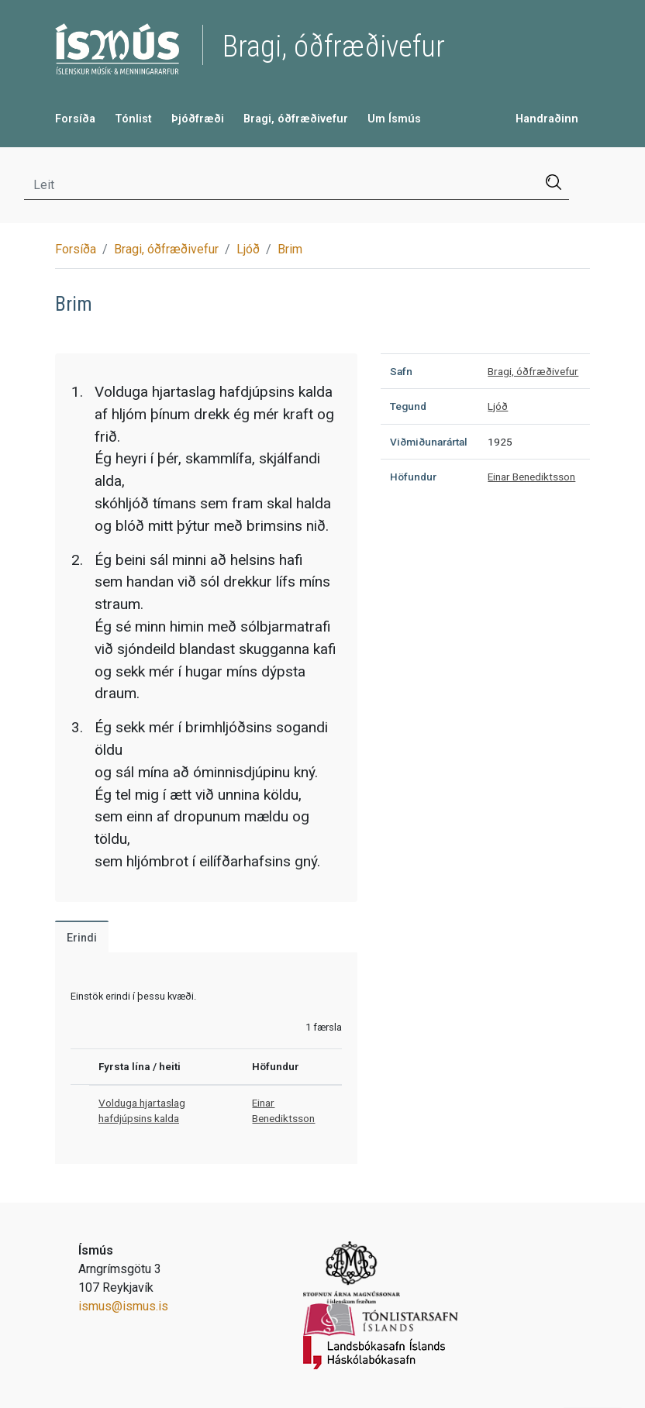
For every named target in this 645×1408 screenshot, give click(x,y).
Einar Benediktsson (531, 476)
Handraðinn (547, 119)
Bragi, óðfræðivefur (295, 119)
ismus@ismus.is (123, 1306)
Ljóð (248, 249)
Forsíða (75, 119)
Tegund (408, 406)
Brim (290, 249)
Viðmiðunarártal (428, 441)
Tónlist (133, 119)
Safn (401, 371)
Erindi (82, 938)
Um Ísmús (394, 119)
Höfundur (413, 476)
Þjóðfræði (197, 119)
